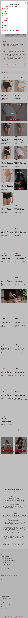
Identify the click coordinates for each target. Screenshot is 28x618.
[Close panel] (26, 2)
